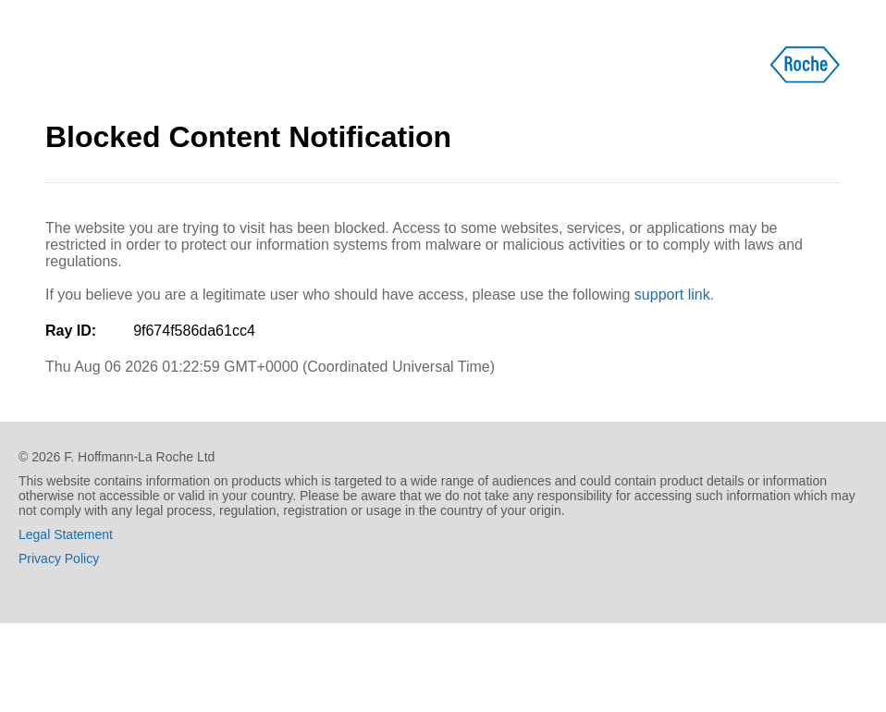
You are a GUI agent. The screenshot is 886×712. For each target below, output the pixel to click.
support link (672, 294)
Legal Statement (65, 534)
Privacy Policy (58, 558)
